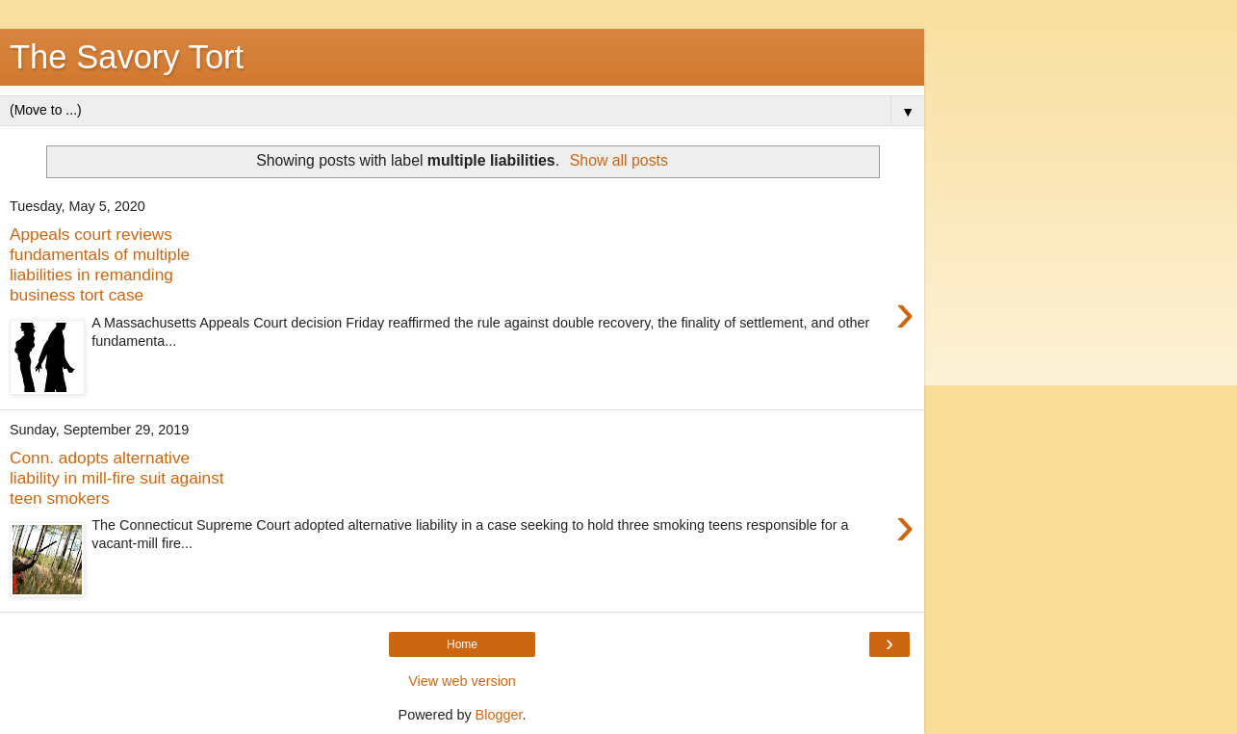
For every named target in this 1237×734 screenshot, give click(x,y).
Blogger (499, 714)
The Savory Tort (127, 57)
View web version (462, 681)
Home (462, 644)
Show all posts (619, 160)
